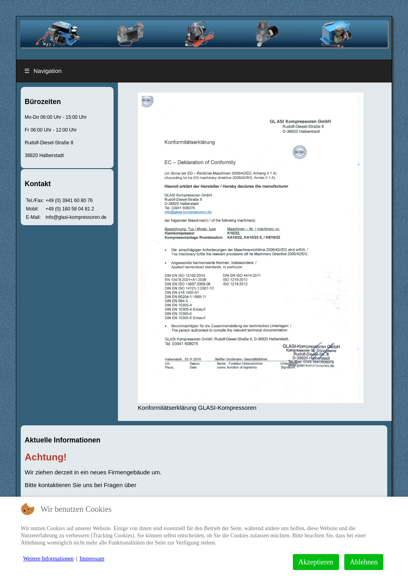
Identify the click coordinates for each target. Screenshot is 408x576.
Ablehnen (364, 562)
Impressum (92, 559)
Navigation (43, 70)
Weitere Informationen (48, 559)
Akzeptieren (315, 562)
